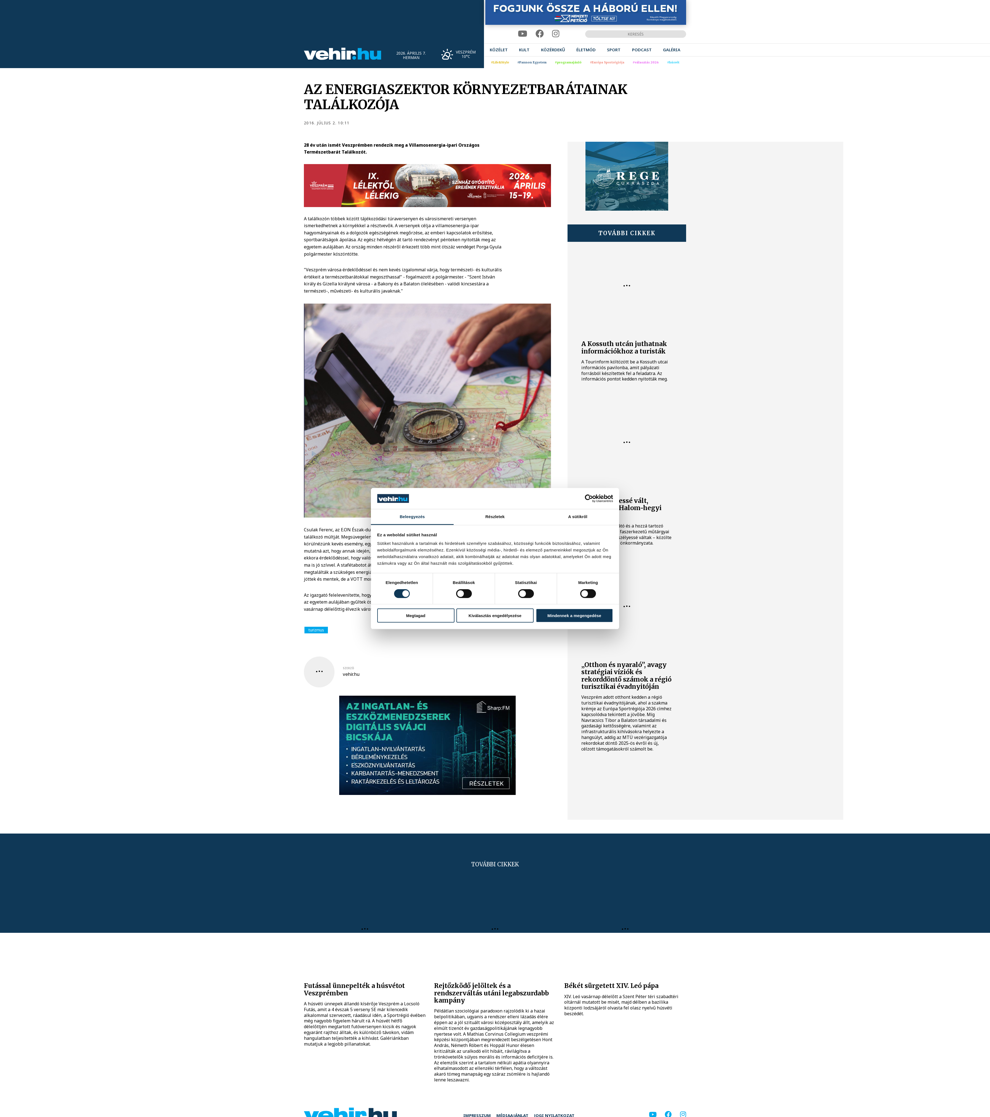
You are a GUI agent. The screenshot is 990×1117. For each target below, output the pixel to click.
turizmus (316, 630)
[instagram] (555, 33)
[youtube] (522, 33)
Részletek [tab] (495, 516)
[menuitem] (499, 49)
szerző (348, 668)
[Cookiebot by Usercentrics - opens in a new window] (589, 498)
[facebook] (540, 33)
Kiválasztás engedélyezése (495, 615)
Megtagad (415, 615)
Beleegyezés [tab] (412, 516)
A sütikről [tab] (577, 516)
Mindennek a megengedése (574, 615)
